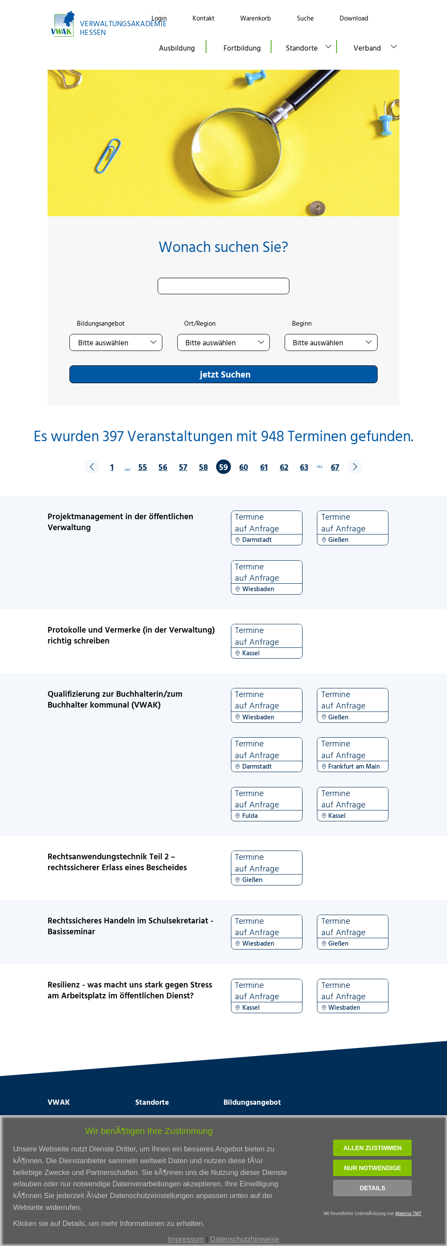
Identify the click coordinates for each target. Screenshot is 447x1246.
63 (304, 466)
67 (335, 466)
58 (203, 466)
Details (372, 1188)
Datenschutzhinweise (244, 1239)
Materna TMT (408, 1213)
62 (284, 466)
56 (162, 466)
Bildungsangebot (101, 323)
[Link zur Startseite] (92, 24)
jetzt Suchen (225, 374)
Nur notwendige (372, 1167)
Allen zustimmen (372, 1147)
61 (264, 466)
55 (142, 466)
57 (183, 466)
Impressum (186, 1239)
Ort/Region (200, 323)
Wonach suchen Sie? (223, 246)
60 (243, 466)
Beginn (302, 323)
